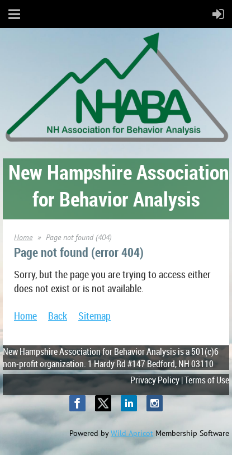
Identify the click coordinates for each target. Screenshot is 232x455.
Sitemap (94, 315)
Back (57, 315)
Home (23, 237)
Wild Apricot (132, 433)
